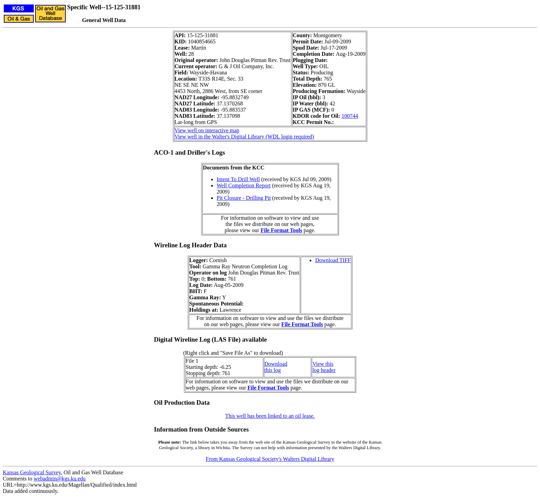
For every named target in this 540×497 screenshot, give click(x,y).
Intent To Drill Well (238, 179)
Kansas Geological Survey (32, 472)
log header (323, 370)
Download (276, 364)
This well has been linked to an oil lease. (270, 416)
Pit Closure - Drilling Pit (244, 198)
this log (272, 370)
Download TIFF (333, 260)
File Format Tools (281, 230)
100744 (350, 116)
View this (322, 364)
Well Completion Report (244, 185)
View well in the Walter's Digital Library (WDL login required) (244, 136)
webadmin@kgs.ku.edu (60, 479)
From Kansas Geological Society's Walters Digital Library (270, 459)
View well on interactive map (207, 130)
